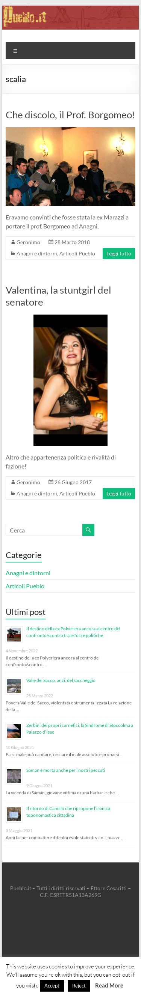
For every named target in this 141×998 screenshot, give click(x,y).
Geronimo (28, 242)
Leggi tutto (118, 253)
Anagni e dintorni (37, 253)
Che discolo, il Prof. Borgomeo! (70, 115)
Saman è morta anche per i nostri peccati (65, 770)
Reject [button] (79, 986)
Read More (109, 985)
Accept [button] (51, 986)
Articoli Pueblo (77, 253)
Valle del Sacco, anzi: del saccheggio (61, 680)
